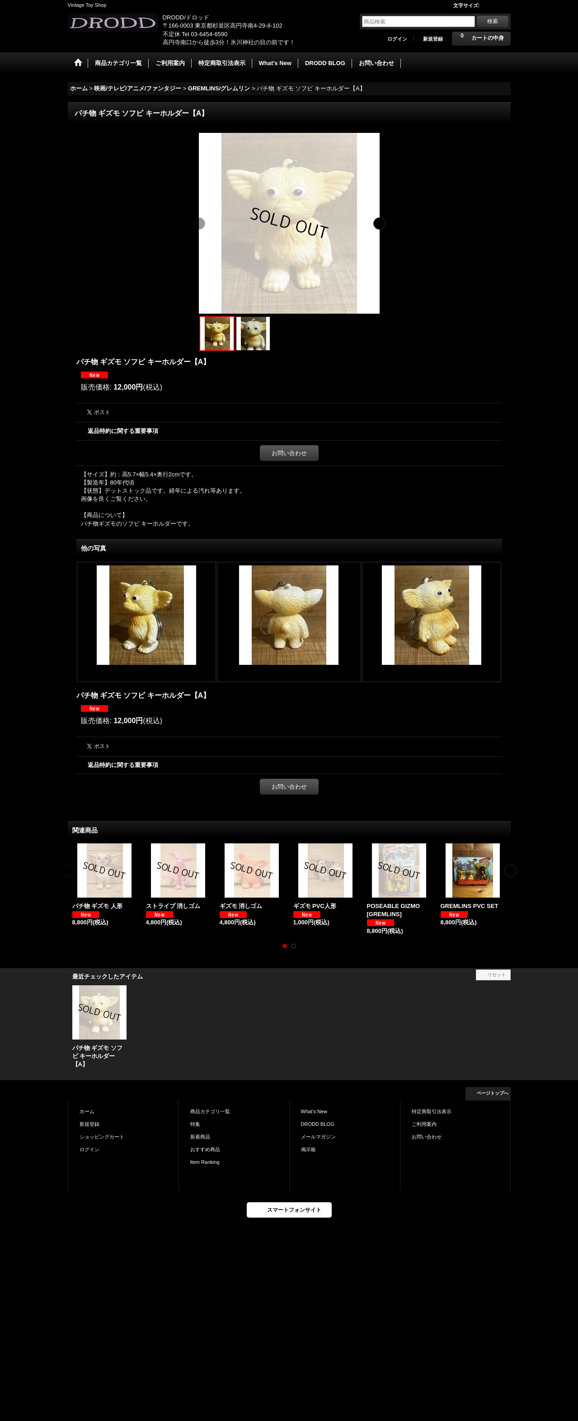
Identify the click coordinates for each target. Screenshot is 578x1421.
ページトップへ (492, 1093)
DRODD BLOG (317, 1124)
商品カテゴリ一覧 (210, 1111)
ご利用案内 (424, 1124)
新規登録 (433, 39)
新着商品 (200, 1136)
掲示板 (308, 1149)
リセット (497, 974)
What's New (314, 1111)
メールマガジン (318, 1136)
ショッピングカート (102, 1136)
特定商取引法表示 (431, 1111)
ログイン (397, 39)
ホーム (87, 1111)
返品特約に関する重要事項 (123, 431)
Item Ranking (205, 1162)
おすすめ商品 (205, 1149)
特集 (195, 1124)
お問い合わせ (289, 453)
